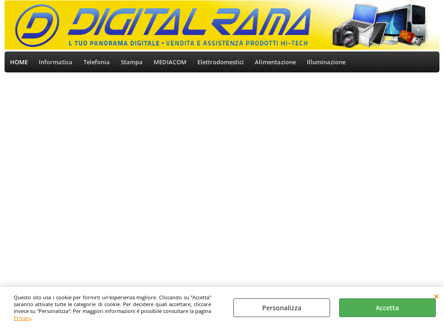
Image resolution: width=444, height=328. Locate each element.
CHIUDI (436, 296)
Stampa (132, 62)
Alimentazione (275, 62)
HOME (19, 62)
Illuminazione (326, 62)
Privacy (22, 317)
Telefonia (96, 62)
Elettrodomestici (220, 62)
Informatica (55, 62)
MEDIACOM (170, 62)
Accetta (387, 307)
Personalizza (281, 307)
